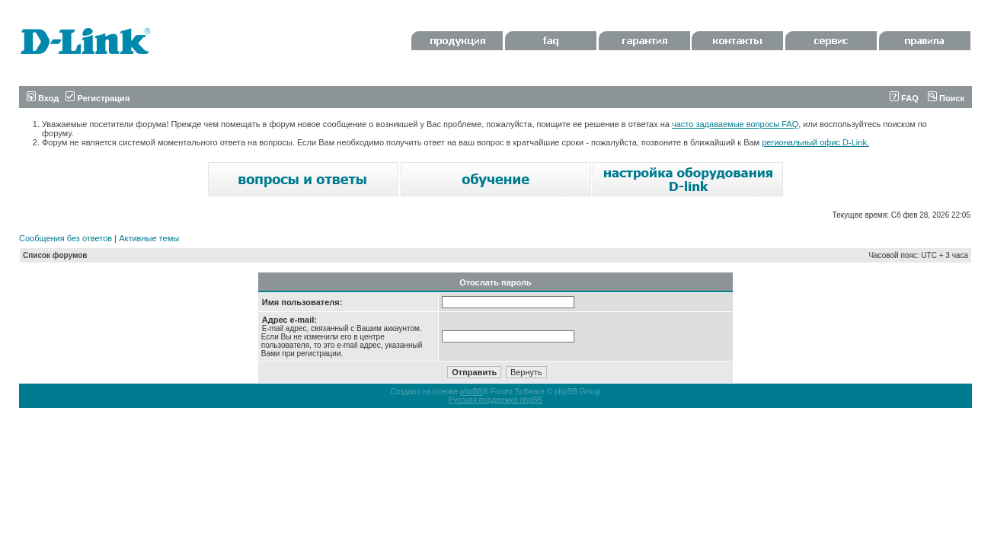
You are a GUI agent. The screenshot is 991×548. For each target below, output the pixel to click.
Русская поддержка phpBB (495, 400)
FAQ (904, 98)
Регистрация (97, 98)
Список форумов (55, 255)
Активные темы (149, 238)
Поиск (946, 98)
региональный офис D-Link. (815, 142)
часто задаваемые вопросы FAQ (735, 124)
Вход (43, 98)
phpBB (471, 391)
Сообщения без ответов (65, 238)
